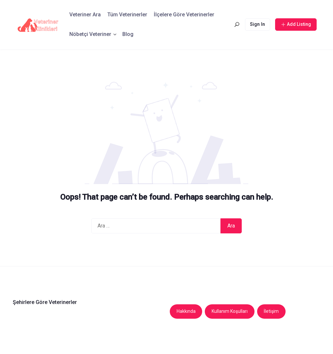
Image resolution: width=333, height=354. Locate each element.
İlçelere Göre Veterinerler (184, 14)
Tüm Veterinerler (127, 14)
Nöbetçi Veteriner (90, 34)
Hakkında (186, 311)
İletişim (271, 311)
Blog (127, 34)
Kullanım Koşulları (230, 311)
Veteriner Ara (85, 14)
